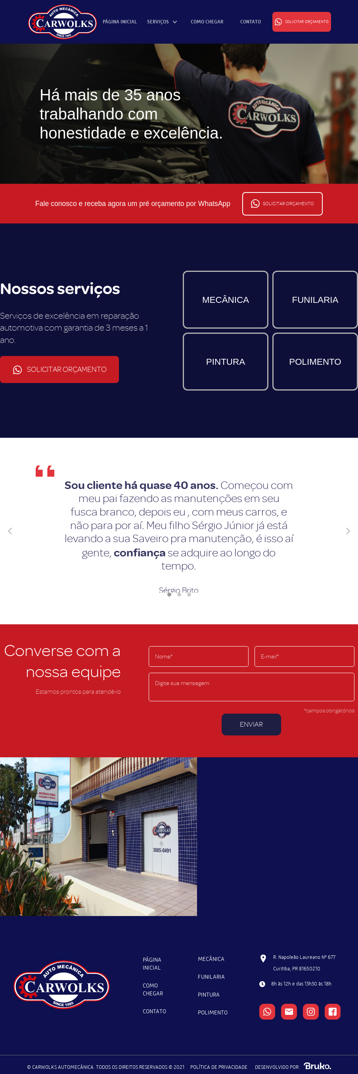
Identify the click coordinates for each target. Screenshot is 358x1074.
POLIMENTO (315, 362)
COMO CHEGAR (207, 22)
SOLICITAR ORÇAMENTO (302, 21)
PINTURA (225, 362)
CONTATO (250, 22)
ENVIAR (251, 724)
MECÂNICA (225, 300)
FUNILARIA (315, 300)
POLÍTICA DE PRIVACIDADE (218, 1067)
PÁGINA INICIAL (120, 22)
